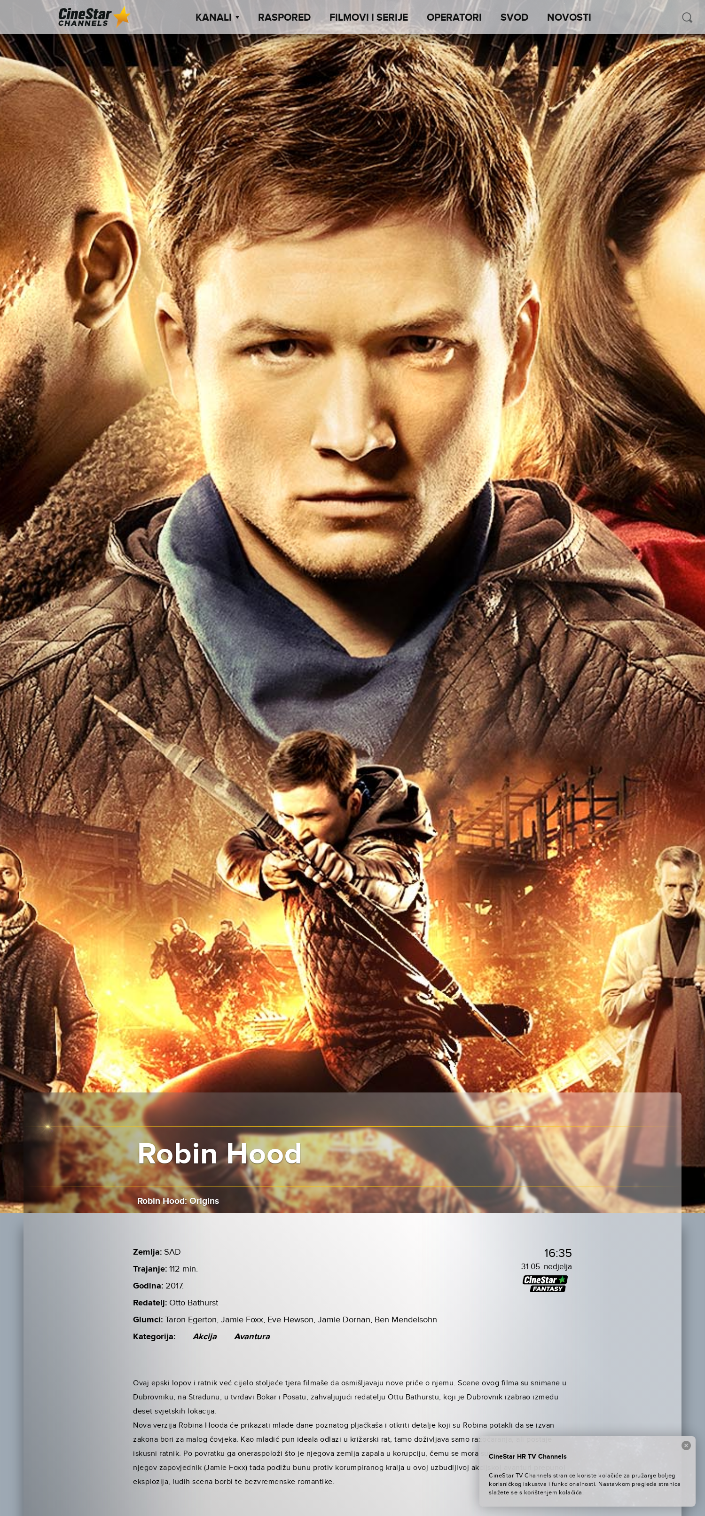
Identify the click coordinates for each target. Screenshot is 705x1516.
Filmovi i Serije (368, 18)
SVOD (514, 18)
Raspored (284, 18)
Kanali (217, 18)
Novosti (569, 18)
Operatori (454, 18)
